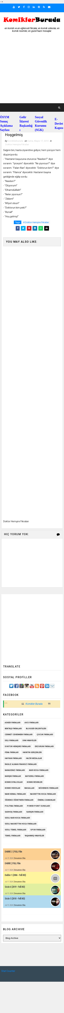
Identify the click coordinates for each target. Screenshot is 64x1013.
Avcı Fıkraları (31, 723)
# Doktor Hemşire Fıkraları (36, 222)
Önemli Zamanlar (46, 800)
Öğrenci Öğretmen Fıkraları (19, 800)
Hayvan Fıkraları (13, 758)
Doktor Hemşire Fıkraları (17, 144)
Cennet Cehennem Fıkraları (18, 734)
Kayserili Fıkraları (34, 776)
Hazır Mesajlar (34, 758)
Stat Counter (8, 971)
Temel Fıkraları (12, 836)
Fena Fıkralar (11, 752)
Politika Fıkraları (14, 806)
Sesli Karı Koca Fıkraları (17, 818)
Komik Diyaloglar (14, 782)
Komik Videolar (12, 788)
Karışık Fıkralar (13, 776)
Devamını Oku (19, 858)
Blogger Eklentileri (36, 728)
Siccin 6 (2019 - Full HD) (15, 886)
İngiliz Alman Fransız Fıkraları (21, 764)
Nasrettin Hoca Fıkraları (43, 794)
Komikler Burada (34, 703)
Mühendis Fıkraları (48, 788)
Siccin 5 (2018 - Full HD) (15, 898)
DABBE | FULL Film (12, 863)
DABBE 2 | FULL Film (13, 851)
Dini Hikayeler (29, 740)
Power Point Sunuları (38, 806)
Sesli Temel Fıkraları (15, 830)
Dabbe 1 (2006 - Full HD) (15, 875)
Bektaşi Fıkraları (13, 728)
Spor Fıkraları (37, 830)
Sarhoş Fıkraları (13, 812)
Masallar (29, 788)
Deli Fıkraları (11, 740)
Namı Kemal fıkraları (15, 794)
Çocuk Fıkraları (45, 734)
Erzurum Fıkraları (44, 746)
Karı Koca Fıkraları (38, 770)
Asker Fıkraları (12, 723)
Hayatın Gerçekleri (32, 752)
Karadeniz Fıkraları (15, 770)
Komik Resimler (34, 782)
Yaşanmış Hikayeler (34, 836)
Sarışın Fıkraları (34, 812)
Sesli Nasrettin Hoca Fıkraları (20, 824)
